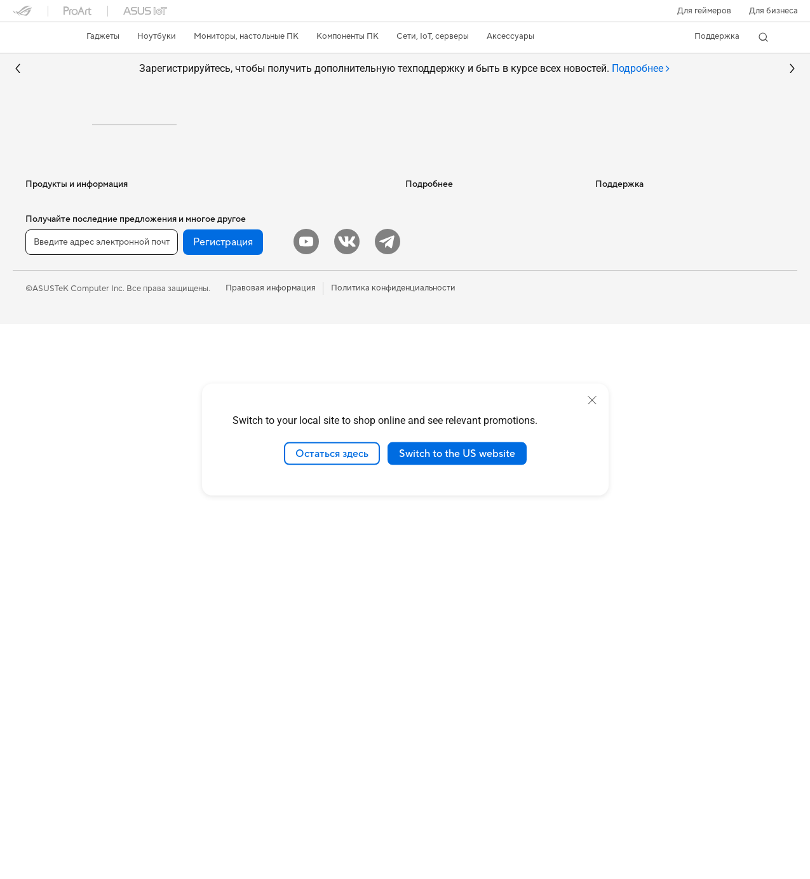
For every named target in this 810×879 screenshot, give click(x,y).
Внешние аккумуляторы (259, 710)
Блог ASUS (426, 327)
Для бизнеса (773, 11)
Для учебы (46, 424)
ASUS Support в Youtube (452, 595)
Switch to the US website (457, 453)
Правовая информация (271, 843)
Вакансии (614, 365)
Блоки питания (54, 730)
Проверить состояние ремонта (465, 499)
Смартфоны (48, 328)
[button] (704, 11)
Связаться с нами (439, 557)
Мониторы (46, 482)
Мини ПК (43, 596)
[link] (34, 37)
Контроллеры (239, 729)
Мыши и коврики (246, 576)
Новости (612, 308)
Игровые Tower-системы (73, 558)
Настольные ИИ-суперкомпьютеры (281, 499)
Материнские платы (64, 654)
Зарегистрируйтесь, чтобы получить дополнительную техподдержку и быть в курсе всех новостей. (405, 69)
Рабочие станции (59, 615)
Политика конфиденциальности (393, 843)
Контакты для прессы (636, 346)
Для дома (43, 367)
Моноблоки (48, 520)
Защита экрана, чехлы (256, 653)
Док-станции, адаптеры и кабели (277, 691)
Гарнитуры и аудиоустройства (272, 595)
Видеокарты (49, 673)
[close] (592, 400)
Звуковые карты (244, 365)
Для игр (40, 443)
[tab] (641, 69)
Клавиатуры (236, 557)
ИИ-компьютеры (437, 308)
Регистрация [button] (223, 797)
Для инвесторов (627, 327)
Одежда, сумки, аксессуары (267, 634)
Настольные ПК (55, 539)
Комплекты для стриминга (263, 615)
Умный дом (233, 519)
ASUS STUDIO (433, 365)
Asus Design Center (442, 346)
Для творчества (56, 405)
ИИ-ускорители (244, 346)
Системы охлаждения (67, 711)
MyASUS (422, 614)
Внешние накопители (254, 327)
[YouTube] (306, 796)
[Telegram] (387, 796)
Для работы (48, 386)
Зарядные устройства (255, 672)
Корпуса (42, 692)
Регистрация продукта (449, 538)
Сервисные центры (442, 519)
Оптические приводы (255, 308)
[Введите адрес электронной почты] (101, 797)
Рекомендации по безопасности (467, 576)
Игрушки (230, 748)
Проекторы (48, 501)
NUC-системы (53, 577)
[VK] (347, 796)
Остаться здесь (331, 453)
